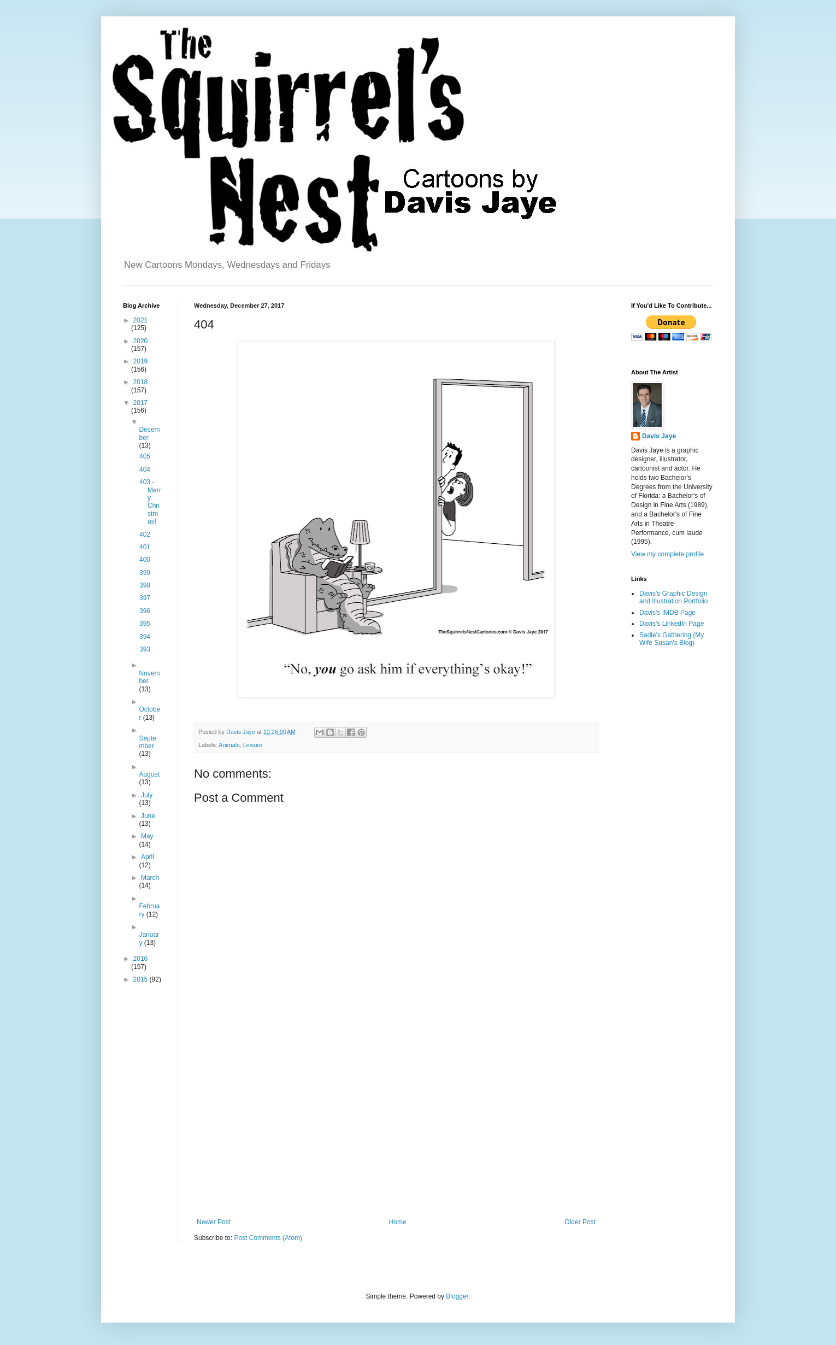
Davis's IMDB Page (667, 612)
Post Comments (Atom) (268, 1238)
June (148, 816)
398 (144, 585)
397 (144, 598)
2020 (140, 341)
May (147, 836)
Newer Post (214, 1222)
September (147, 742)
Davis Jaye (659, 436)
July (146, 795)
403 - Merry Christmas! (150, 501)
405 (144, 456)
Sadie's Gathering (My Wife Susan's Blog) (671, 639)
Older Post (580, 1222)
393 (144, 649)
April (147, 857)
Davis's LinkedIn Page (671, 623)
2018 (140, 382)
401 (144, 547)
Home (398, 1222)
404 (144, 469)
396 (144, 611)
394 (144, 637)
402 (144, 534)
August (149, 774)
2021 (140, 320)
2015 (141, 979)
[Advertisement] (396, 1128)
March (150, 878)
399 (144, 573)
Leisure (252, 745)
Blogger (457, 1296)
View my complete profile (667, 554)
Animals (229, 745)
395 (144, 623)
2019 (140, 361)
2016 (140, 958)
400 (144, 559)
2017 (140, 403)
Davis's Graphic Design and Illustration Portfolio (673, 597)
